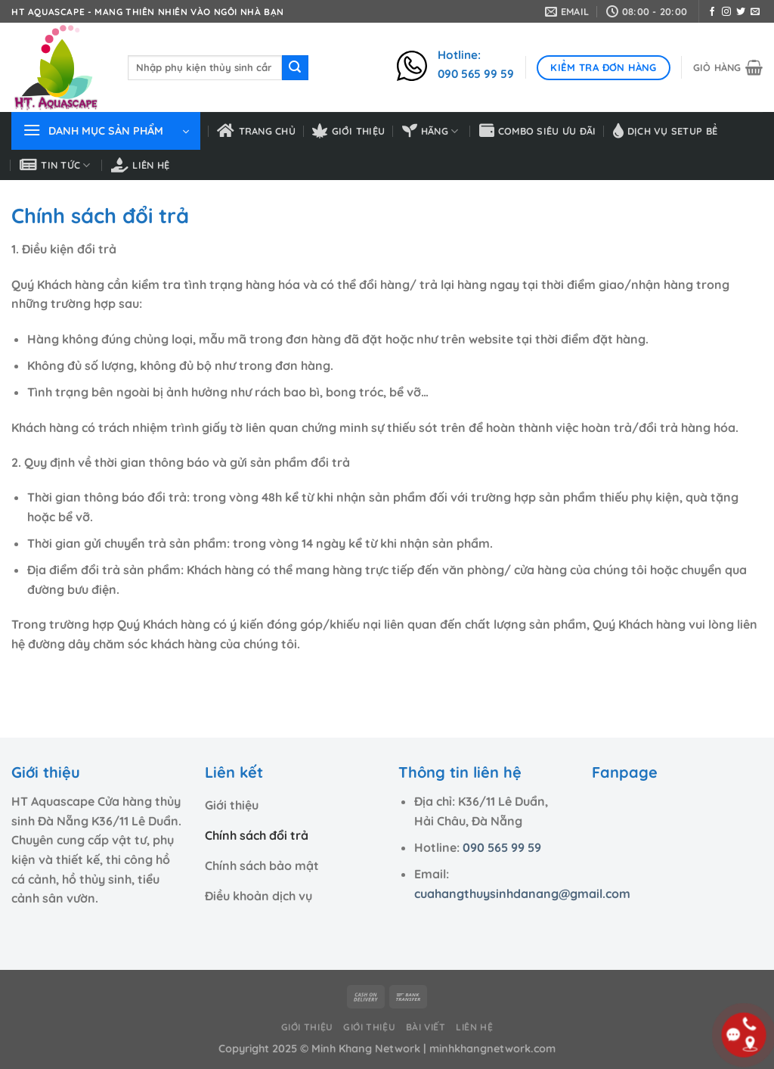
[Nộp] (295, 68)
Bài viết (426, 1027)
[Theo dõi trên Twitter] (740, 12)
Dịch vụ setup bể (665, 130)
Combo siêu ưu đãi (537, 130)
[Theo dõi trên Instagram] (726, 12)
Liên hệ (140, 164)
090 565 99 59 (502, 847)
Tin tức (55, 164)
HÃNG (430, 130)
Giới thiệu (348, 130)
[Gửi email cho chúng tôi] (755, 12)
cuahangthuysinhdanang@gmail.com (522, 893)
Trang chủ (256, 130)
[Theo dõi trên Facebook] (712, 12)
